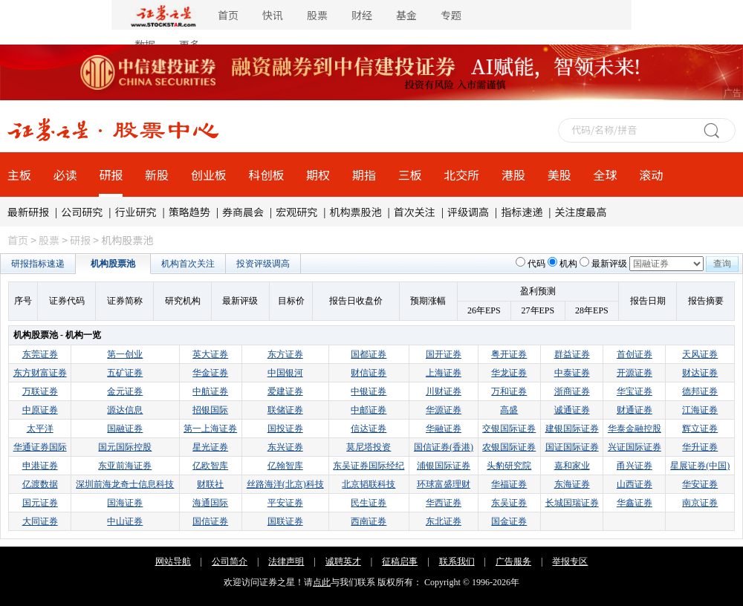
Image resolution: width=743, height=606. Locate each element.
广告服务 (513, 561)
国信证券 (210, 521)
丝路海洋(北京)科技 (285, 484)
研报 (111, 174)
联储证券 (285, 410)
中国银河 (285, 373)
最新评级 (609, 263)
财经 (361, 14)
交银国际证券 (509, 428)
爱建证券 (285, 391)
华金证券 (210, 373)
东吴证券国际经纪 (368, 465)
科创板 (267, 174)
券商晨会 (243, 211)
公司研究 (82, 211)
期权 (318, 174)
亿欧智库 (210, 465)
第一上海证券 (210, 428)
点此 (322, 582)
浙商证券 (572, 391)
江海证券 (700, 410)
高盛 (509, 410)
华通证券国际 (40, 447)
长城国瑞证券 (572, 503)
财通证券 (634, 410)
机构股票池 (113, 263)
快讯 (272, 14)
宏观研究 (296, 211)
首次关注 (414, 211)
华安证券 (700, 484)
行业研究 (136, 211)
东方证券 (285, 354)
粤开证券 (509, 354)
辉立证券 (700, 428)
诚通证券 (572, 410)
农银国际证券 (509, 447)
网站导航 (173, 561)
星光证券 (210, 447)
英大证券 (210, 354)
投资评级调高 (263, 263)
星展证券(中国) (700, 465)
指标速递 (521, 211)
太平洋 (40, 428)
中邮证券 (368, 410)
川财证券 (443, 391)
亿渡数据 (40, 484)
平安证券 (285, 503)
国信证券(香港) (443, 447)
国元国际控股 (125, 447)
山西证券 (634, 484)
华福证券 (509, 484)
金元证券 (125, 391)
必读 (65, 174)
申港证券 (40, 465)
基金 (406, 14)
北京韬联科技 (368, 484)
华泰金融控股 (634, 428)
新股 (157, 174)
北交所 (461, 174)
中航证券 (210, 391)
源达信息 (125, 410)
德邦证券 (700, 391)
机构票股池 (356, 211)
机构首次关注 (188, 263)
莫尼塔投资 (368, 447)
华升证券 (700, 447)
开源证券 (634, 373)
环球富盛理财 (443, 484)
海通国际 (210, 503)
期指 (364, 174)
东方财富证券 (40, 373)
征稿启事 (400, 561)
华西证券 (443, 503)
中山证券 (125, 521)
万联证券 (40, 391)
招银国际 (210, 410)
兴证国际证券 (634, 447)
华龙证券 (509, 373)
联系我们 (457, 561)
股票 (317, 14)
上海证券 (443, 373)
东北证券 (443, 521)
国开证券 (443, 354)
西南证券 (368, 521)
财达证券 (700, 373)
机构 (568, 263)
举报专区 (570, 561)
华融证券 (443, 428)
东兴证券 (285, 447)
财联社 (210, 484)
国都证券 (368, 354)
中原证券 (40, 410)
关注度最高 (581, 211)
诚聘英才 (343, 561)
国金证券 (509, 521)
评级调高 (468, 211)
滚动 (651, 174)
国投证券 (285, 428)
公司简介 (229, 561)
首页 (228, 14)
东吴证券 (509, 503)
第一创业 (125, 354)
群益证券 (572, 354)
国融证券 (125, 428)
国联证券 (285, 521)
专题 (451, 14)
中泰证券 (572, 373)
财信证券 (368, 373)
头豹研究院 (509, 465)
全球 (605, 174)
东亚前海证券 (125, 465)
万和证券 (509, 391)
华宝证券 (634, 391)
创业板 (209, 174)
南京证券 (700, 503)
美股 (559, 174)
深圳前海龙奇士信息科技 (125, 484)
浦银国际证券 (443, 465)
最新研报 (28, 211)
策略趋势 (189, 211)
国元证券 (40, 503)
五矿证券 (125, 373)
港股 (513, 174)
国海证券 (125, 503)
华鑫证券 (634, 503)
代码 (536, 263)
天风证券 (700, 354)
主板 (19, 174)
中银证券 (368, 391)
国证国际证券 (572, 447)
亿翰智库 (285, 465)
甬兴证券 (634, 465)
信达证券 (368, 428)
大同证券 (40, 521)
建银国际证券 (572, 428)
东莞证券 (40, 354)
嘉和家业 (572, 465)
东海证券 (572, 484)
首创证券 (634, 354)
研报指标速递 (38, 263)
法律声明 (286, 561)
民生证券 (368, 503)
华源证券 (443, 410)
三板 (410, 174)
